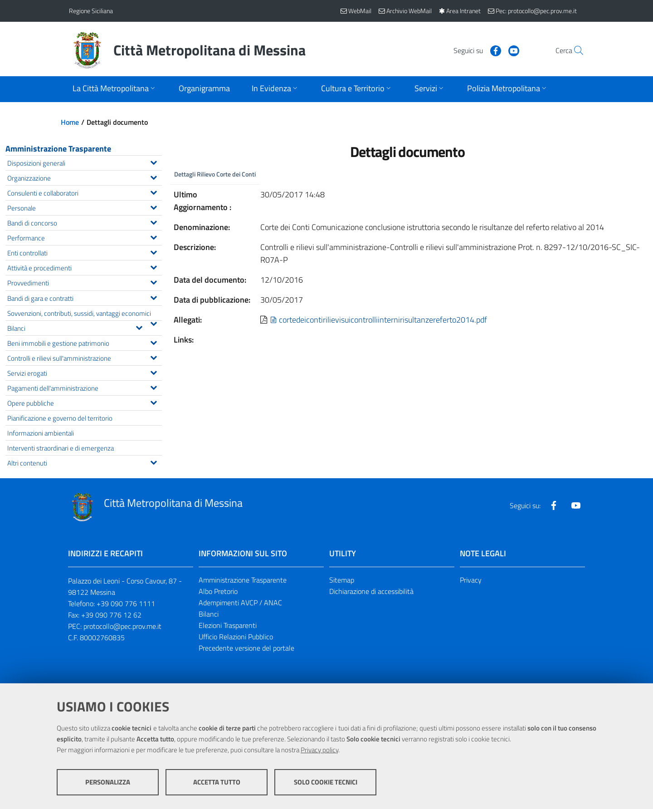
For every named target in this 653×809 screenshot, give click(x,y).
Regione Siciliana (91, 10)
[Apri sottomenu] (115, 89)
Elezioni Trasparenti (228, 625)
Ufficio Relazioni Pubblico (236, 636)
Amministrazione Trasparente (58, 148)
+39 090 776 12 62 (111, 614)
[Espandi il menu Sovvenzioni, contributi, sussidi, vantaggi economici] (153, 322)
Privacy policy (319, 750)
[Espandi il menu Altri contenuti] (153, 461)
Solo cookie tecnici (325, 782)
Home (70, 122)
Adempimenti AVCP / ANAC (240, 602)
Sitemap (341, 579)
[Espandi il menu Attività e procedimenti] (153, 266)
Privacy (471, 579)
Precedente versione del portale (246, 647)
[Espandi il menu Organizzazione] (153, 176)
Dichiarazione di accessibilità (371, 591)
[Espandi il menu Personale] (153, 206)
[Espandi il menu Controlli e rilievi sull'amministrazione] (153, 356)
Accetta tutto (216, 782)
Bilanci (209, 613)
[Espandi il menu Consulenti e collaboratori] (153, 191)
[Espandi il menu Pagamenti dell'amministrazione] (153, 386)
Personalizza (107, 782)
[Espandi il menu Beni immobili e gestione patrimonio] (153, 341)
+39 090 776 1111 (126, 603)
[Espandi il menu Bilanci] (139, 326)
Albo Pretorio (218, 591)
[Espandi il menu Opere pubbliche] (153, 401)
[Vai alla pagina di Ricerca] (573, 50)
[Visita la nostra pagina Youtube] (493, 49)
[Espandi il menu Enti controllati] (153, 251)
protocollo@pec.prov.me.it (122, 626)
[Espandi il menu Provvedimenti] (153, 281)
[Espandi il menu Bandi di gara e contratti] (153, 296)
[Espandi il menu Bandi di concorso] (153, 221)
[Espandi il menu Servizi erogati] (153, 371)
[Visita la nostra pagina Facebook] (475, 49)
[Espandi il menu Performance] (153, 236)
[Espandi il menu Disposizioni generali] (153, 161)
